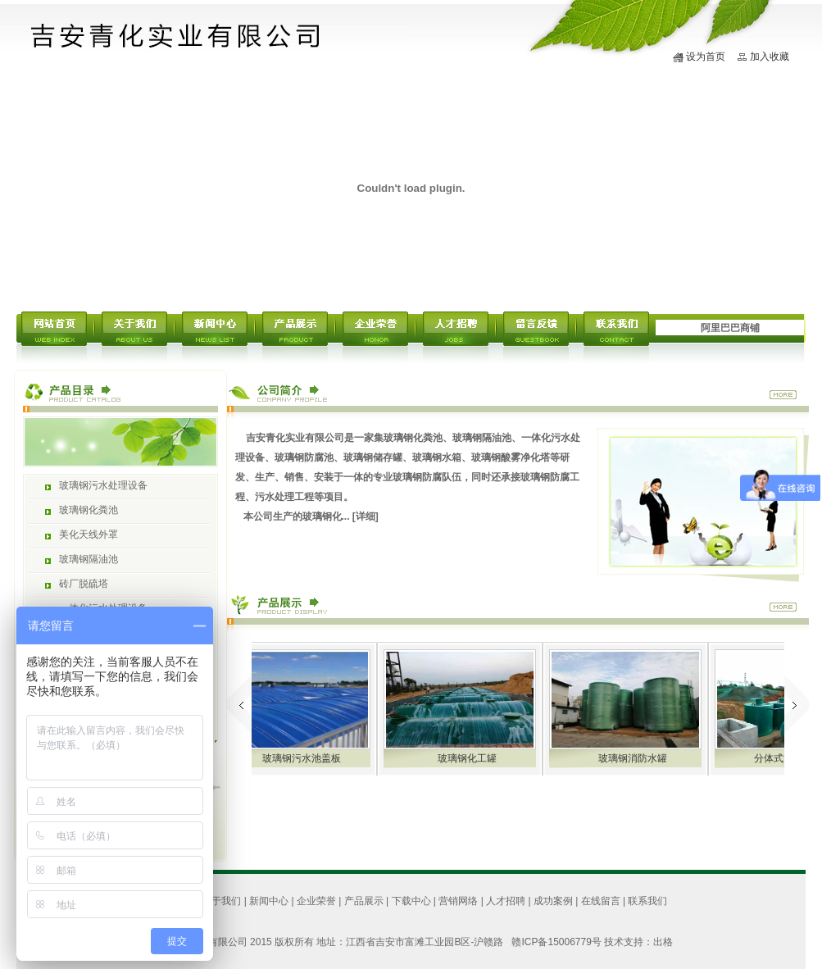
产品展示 (364, 901)
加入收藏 (769, 56)
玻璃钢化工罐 (478, 758)
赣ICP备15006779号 (556, 942)
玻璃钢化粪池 (88, 510)
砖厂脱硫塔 (83, 583)
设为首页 (705, 56)
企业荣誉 (316, 901)
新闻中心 (268, 901)
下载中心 (411, 901)
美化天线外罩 (88, 534)
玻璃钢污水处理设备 (103, 485)
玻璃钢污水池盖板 (313, 758)
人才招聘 (505, 901)
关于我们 (221, 901)
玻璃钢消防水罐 (644, 758)
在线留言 (600, 901)
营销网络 (458, 901)
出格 (663, 942)
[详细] (365, 516)
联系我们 (647, 901)
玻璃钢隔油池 (88, 559)
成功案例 (553, 901)
